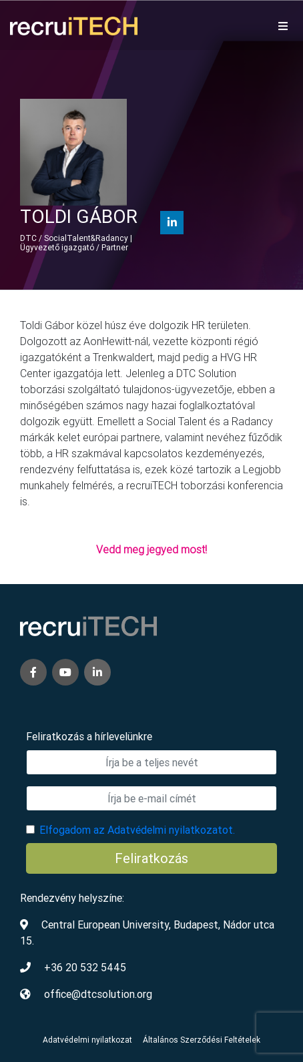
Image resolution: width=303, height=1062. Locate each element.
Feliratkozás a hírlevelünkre (89, 736)
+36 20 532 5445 (85, 967)
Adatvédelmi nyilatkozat (87, 1040)
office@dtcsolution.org (98, 994)
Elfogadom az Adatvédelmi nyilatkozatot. (137, 829)
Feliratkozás (151, 858)
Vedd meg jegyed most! (151, 549)
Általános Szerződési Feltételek (201, 1040)
